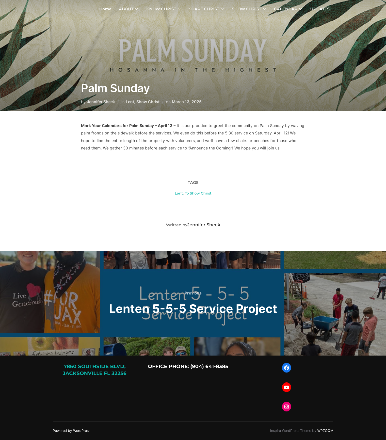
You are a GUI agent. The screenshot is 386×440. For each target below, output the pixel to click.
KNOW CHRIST (163, 9)
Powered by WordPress (71, 430)
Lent (130, 101)
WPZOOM (325, 430)
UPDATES (320, 9)
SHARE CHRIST (207, 9)
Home (105, 9)
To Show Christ (198, 193)
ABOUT (129, 9)
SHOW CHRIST (249, 9)
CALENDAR (288, 9)
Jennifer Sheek (101, 101)
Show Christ (148, 101)
